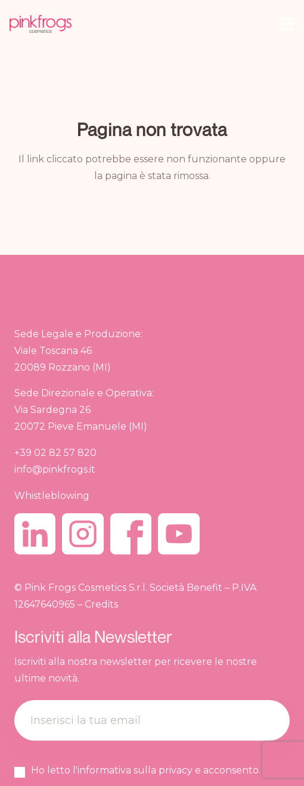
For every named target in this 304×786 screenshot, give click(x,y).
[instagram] (82, 533)
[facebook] (130, 533)
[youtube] (178, 533)
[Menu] (287, 24)
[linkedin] (34, 533)
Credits (101, 604)
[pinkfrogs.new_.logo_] (41, 24)
